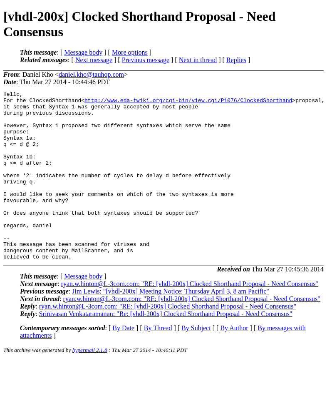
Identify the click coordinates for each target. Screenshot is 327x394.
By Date (123, 361)
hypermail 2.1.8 (89, 384)
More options (130, 52)
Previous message (145, 59)
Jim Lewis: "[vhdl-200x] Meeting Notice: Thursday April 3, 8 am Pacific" (170, 325)
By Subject (196, 361)
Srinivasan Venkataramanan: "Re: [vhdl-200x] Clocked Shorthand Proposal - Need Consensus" (165, 347)
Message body (83, 52)
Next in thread (198, 59)
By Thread (158, 361)
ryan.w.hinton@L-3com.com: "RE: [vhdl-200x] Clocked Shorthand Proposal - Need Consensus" (189, 317)
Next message (93, 59)
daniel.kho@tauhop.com (91, 74)
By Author (234, 361)
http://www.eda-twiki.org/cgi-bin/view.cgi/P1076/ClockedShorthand (188, 102)
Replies (236, 59)
